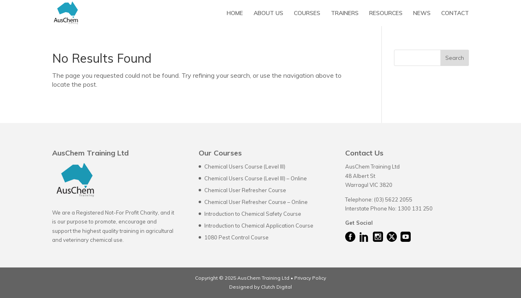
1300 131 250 (415, 208)
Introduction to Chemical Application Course (258, 225)
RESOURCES (386, 13)
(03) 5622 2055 (393, 199)
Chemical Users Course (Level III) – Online (255, 178)
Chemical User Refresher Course (245, 190)
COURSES (307, 13)
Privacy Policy (310, 278)
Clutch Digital (276, 287)
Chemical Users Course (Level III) (244, 166)
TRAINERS (345, 13)
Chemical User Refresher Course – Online (256, 202)
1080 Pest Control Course (236, 237)
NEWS (422, 13)
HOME (235, 13)
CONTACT (455, 13)
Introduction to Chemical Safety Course (252, 213)
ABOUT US (268, 13)
